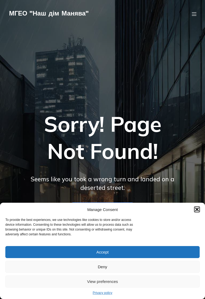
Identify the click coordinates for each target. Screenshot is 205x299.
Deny (102, 266)
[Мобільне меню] (194, 14)
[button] (197, 209)
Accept (102, 252)
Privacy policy (102, 293)
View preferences (102, 281)
